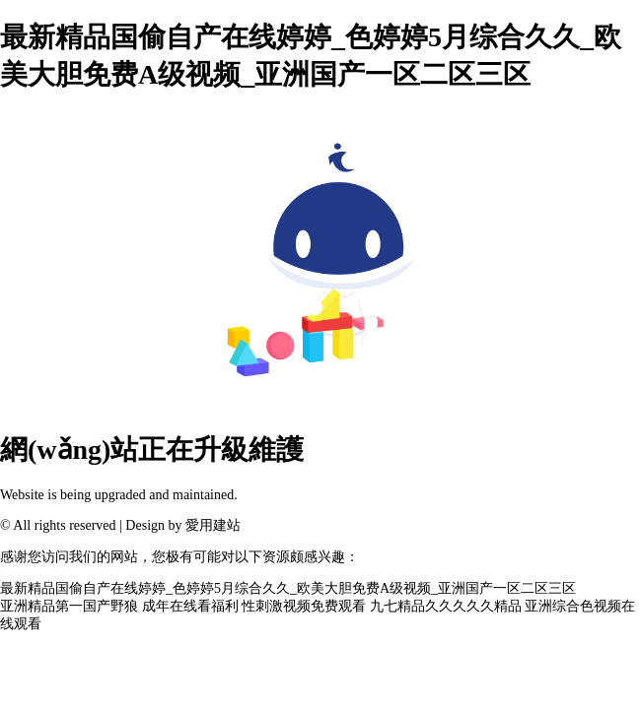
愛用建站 (213, 525)
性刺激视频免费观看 (304, 606)
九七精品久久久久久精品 (446, 606)
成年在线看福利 (190, 606)
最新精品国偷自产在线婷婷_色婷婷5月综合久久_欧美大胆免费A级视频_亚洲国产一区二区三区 (288, 588)
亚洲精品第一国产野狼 (69, 606)
